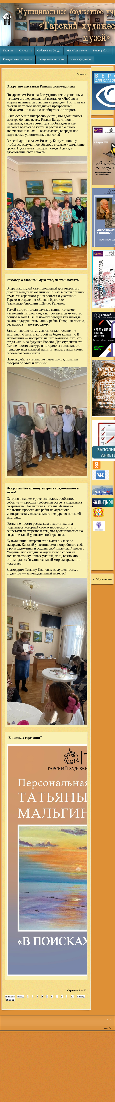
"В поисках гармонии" (24, 737)
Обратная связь (104, 579)
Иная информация (81, 59)
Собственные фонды (49, 50)
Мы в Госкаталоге (77, 50)
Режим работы (101, 50)
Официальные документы (17, 59)
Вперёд (80, 996)
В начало (10, 996)
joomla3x (107, 1028)
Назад (20, 996)
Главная (8, 50)
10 (72, 996)
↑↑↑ (109, 1019)
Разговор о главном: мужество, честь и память (43, 280)
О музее (23, 50)
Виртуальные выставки (51, 59)
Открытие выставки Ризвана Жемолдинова (41, 86)
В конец (10, 999)
